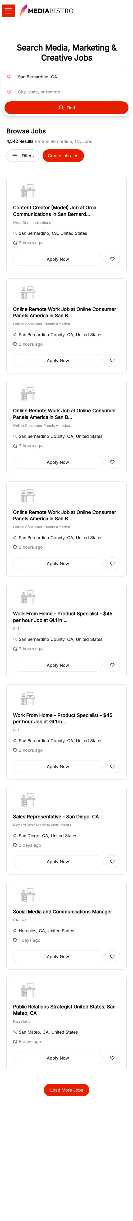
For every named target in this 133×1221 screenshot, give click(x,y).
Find (66, 108)
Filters (23, 155)
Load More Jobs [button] (66, 1090)
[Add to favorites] (112, 259)
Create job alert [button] (63, 155)
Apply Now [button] (58, 259)
